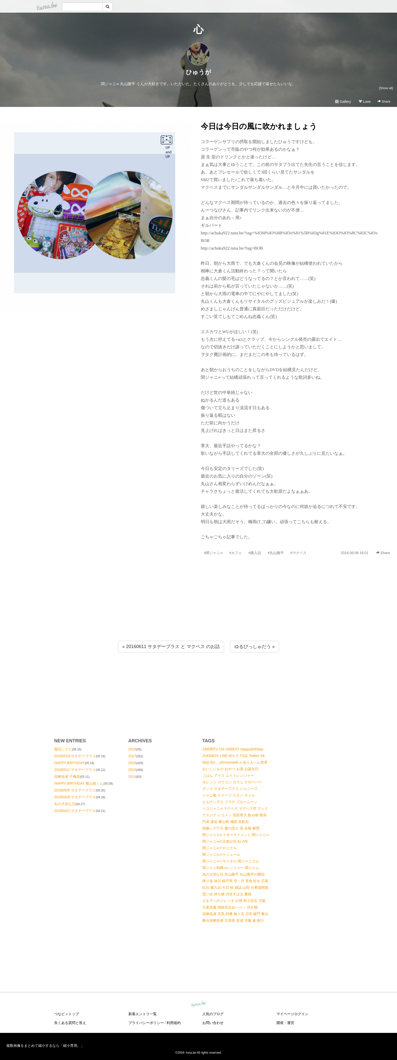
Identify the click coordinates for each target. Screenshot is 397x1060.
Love (365, 102)
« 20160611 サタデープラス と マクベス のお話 (171, 646)
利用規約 (174, 1023)
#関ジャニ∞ (213, 553)
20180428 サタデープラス (75, 797)
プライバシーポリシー (146, 1023)
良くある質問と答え (70, 1023)
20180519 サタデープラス (75, 756)
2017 (132, 756)
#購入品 (254, 553)
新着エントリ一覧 (142, 1014)
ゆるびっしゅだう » (254, 646)
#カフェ (235, 553)
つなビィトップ (66, 1014)
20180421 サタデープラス (75, 811)
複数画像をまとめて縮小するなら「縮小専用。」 (45, 1046)
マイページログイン (292, 1014)
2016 (132, 763)
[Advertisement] (198, 609)
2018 (132, 749)
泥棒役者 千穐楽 (67, 776)
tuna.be (198, 1004)
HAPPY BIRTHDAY (69, 763)
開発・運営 (285, 1023)
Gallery (343, 102)
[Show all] (386, 88)
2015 (132, 770)
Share (384, 101)
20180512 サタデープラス (75, 770)
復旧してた (63, 749)
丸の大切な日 (64, 804)
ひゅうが (198, 71)
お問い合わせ (213, 1023)
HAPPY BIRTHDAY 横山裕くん (78, 783)
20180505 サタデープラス (75, 790)
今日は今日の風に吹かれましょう (259, 126)
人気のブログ (213, 1014)
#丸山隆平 (276, 553)
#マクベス (298, 553)
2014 (132, 776)
